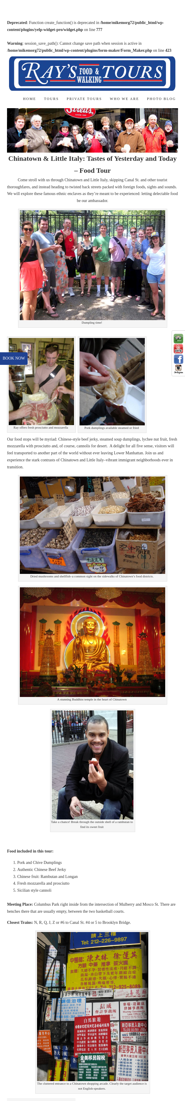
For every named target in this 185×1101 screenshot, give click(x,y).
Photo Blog (161, 99)
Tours (51, 99)
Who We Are (124, 99)
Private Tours (84, 99)
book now (14, 358)
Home (29, 99)
